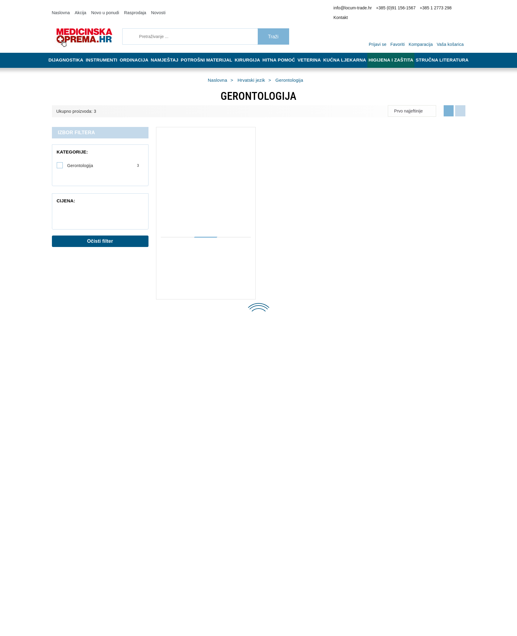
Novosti (148, 8)
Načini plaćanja (171, 376)
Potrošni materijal (210, 52)
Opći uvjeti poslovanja (176, 367)
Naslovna (60, 8)
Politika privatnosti (174, 385)
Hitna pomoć (282, 52)
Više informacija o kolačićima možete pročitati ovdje (101, 605)
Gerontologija (103, 157)
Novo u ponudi (100, 8)
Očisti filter (100, 230)
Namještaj (169, 52)
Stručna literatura (444, 52)
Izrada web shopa (67, 629)
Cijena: (64, 180)
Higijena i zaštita (395, 52)
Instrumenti (103, 52)
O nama (164, 358)
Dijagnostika (66, 52)
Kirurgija (250, 52)
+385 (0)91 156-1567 (395, 8)
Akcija (78, 8)
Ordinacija (136, 52)
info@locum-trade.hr (357, 8)
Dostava (250, 358)
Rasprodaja (127, 8)
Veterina (314, 52)
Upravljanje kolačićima (262, 385)
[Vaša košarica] (452, 28)
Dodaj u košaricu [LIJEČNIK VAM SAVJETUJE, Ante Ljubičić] (299, 298)
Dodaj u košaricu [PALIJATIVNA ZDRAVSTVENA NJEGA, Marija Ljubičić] (193, 298)
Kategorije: (69, 144)
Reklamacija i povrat (260, 367)
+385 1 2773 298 (431, 8)
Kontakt (455, 8)
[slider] (58, 195)
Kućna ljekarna (350, 52)
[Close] (86, 616)
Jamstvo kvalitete (258, 376)
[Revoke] (151, 616)
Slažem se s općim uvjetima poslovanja (378, 560)
